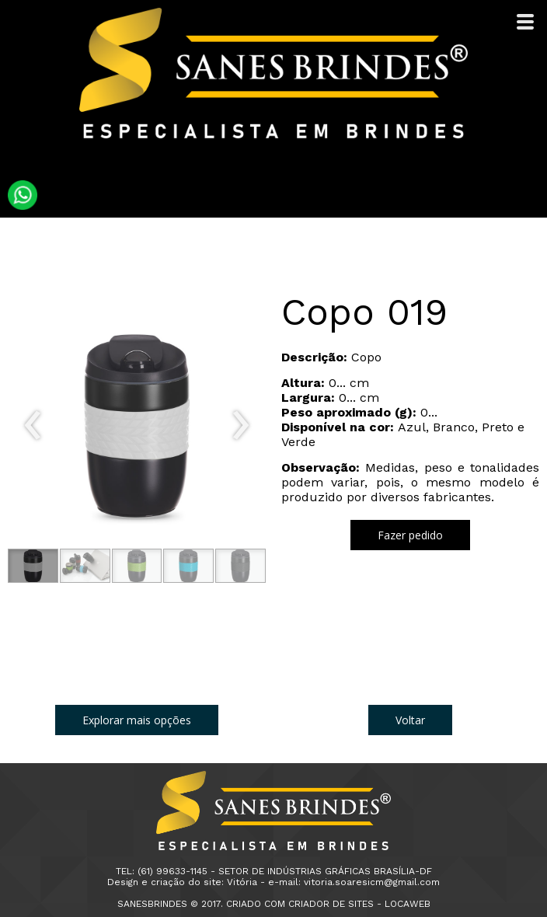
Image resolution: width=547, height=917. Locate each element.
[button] (33, 566)
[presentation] (33, 426)
